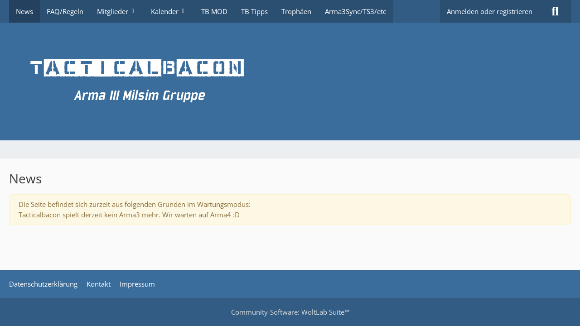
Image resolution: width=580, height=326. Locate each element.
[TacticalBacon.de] (290, 81)
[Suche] (555, 11)
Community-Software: (290, 311)
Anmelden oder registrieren (489, 11)
